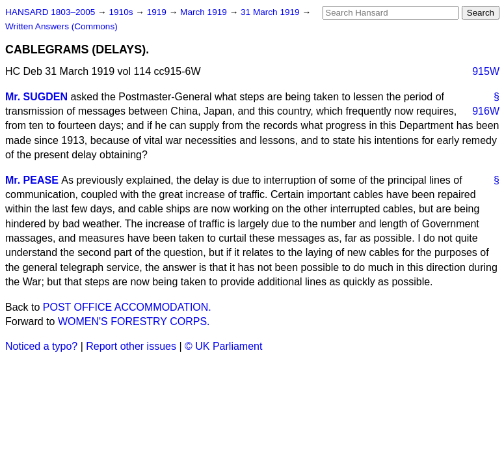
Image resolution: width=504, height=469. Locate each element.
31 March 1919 (271, 12)
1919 (158, 12)
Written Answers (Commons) (61, 26)
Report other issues (131, 346)
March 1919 (205, 12)
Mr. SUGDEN (36, 96)
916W (485, 111)
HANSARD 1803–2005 (50, 12)
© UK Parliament (223, 346)
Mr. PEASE (32, 180)
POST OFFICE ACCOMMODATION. (127, 307)
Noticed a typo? (41, 346)
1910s (122, 12)
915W (485, 71)
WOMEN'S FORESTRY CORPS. (134, 321)
